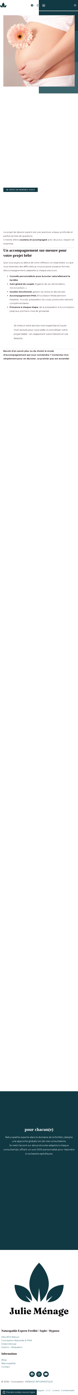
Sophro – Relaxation (11, 1347)
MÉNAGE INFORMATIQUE (39, 1381)
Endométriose (8, 1344)
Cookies (56, 1390)
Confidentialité (68, 1390)
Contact (5, 1367)
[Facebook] (32, 5)
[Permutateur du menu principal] (75, 5)
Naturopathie (8, 1363)
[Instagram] (38, 5)
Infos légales (38, 1390)
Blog (3, 1360)
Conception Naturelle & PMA (16, 1340)
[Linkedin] (43, 5)
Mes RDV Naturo (10, 1337)
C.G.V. (48, 1390)
